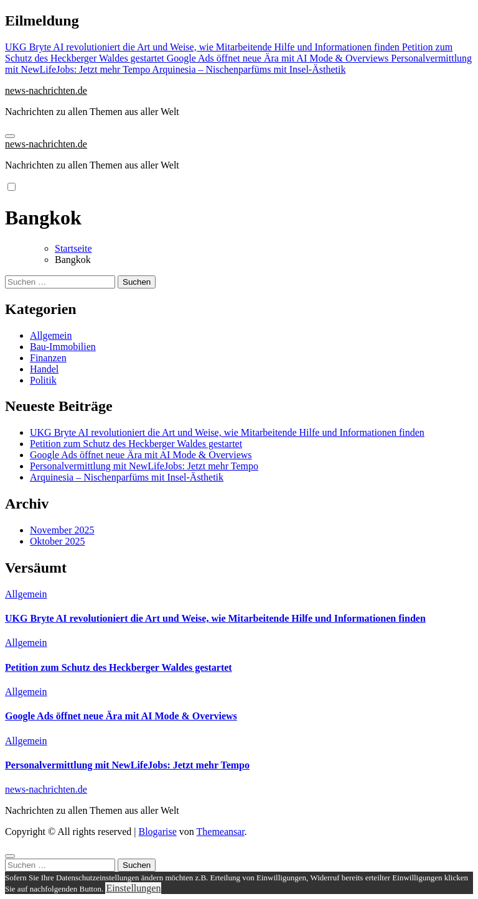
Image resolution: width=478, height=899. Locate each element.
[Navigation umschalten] (10, 136)
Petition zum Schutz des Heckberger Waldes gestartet (136, 443)
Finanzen (48, 358)
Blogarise (157, 831)
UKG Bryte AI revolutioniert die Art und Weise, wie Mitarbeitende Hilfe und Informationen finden (227, 432)
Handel (44, 369)
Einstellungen (133, 888)
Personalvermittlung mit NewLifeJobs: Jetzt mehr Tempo (144, 466)
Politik (43, 380)
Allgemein (51, 335)
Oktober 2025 (57, 541)
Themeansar (221, 831)
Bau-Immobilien (63, 346)
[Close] (10, 856)
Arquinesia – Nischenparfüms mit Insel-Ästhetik (126, 477)
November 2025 (62, 530)
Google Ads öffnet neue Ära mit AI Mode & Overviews (141, 455)
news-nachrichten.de (46, 90)
